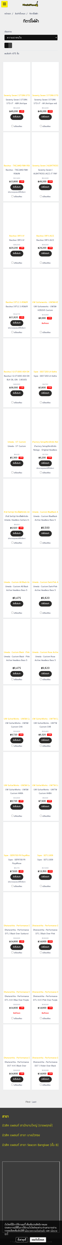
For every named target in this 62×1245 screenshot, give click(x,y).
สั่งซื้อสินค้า (17, 116)
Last (34, 1102)
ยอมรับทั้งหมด (38, 1239)
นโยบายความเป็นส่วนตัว (35, 1230)
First (28, 1102)
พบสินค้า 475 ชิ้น (11, 53)
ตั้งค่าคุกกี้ (22, 1239)
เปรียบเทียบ (18, 126)
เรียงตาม (9, 31)
